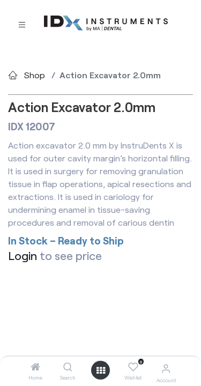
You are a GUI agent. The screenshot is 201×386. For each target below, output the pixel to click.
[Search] (68, 367)
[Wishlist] (133, 367)
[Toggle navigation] (22, 24)
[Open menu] (100, 370)
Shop (34, 75)
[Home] (35, 367)
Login (22, 255)
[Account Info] (166, 368)
